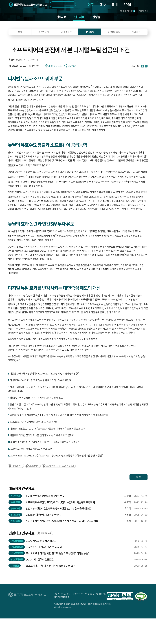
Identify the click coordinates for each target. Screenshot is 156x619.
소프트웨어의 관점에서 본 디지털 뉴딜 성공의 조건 (50, 566)
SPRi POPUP (127, 11)
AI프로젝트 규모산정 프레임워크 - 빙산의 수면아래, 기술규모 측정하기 (60, 503)
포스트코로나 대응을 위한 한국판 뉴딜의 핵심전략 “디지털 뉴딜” (57, 554)
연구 (91, 4)
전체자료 (60, 17)
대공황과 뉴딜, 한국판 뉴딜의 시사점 (44, 547)
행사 (103, 4)
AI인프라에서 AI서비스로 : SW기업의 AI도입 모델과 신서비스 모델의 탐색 (62, 521)
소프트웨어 (34, 466)
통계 (114, 4)
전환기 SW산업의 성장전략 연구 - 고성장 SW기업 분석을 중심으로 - (59, 509)
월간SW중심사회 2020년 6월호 (60, 466)
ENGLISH (143, 11)
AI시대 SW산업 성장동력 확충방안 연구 (45, 496)
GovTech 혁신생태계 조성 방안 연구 (43, 515)
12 (119, 324)
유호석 (11, 60)
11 (99, 319)
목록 (138, 477)
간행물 (97, 17)
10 (125, 304)
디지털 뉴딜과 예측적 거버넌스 (41, 541)
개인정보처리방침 (61, 597)
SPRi (127, 4)
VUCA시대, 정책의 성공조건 (40, 560)
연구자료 (79, 17)
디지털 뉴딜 (17, 466)
